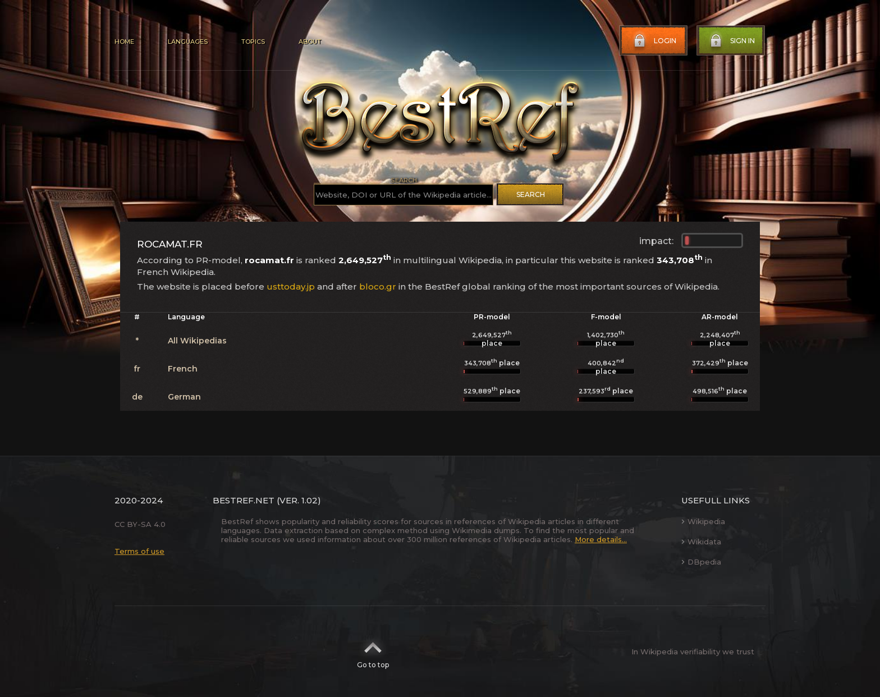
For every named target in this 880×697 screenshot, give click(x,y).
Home (124, 41)
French (183, 369)
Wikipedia (703, 521)
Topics (253, 41)
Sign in (731, 41)
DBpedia (701, 561)
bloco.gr (377, 286)
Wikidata (701, 541)
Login (653, 41)
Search (530, 194)
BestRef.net (243, 500)
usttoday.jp (291, 286)
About (310, 41)
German (184, 397)
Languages (188, 41)
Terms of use (139, 551)
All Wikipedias (197, 341)
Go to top (372, 651)
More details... (601, 539)
